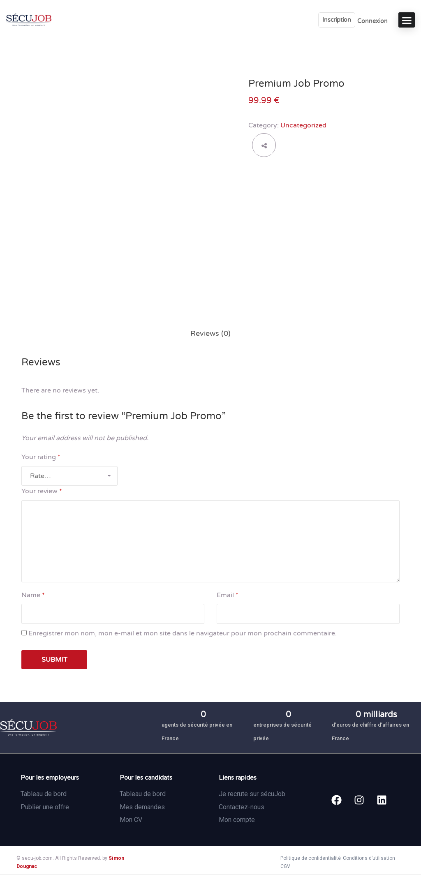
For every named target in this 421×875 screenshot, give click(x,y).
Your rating (40, 457)
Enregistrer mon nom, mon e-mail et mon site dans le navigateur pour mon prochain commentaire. (182, 633)
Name (33, 595)
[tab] (210, 333)
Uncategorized (303, 125)
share (264, 145)
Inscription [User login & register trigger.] (336, 19)
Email (227, 595)
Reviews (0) (210, 333)
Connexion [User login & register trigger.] (372, 21)
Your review (41, 491)
